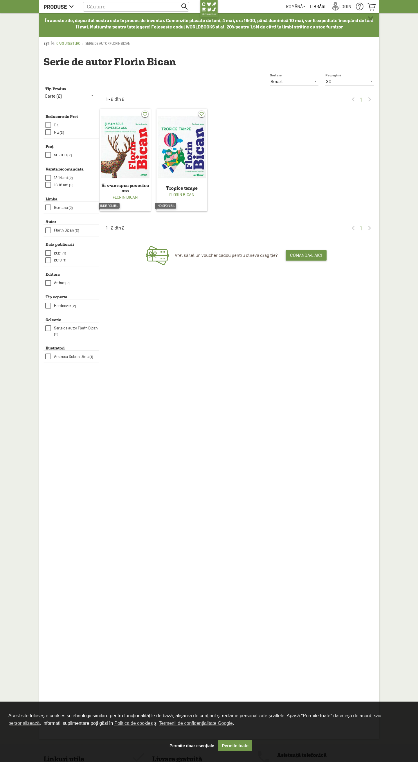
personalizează (24, 723)
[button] (136, 6)
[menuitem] (296, 6)
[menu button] (60, 6)
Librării (318, 6)
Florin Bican (125, 197)
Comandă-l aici (306, 255)
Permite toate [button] (235, 745)
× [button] (370, 19)
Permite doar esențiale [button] (192, 745)
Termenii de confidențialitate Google (196, 723)
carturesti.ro (68, 44)
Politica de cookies (133, 723)
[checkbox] (72, 125)
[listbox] (349, 81)
